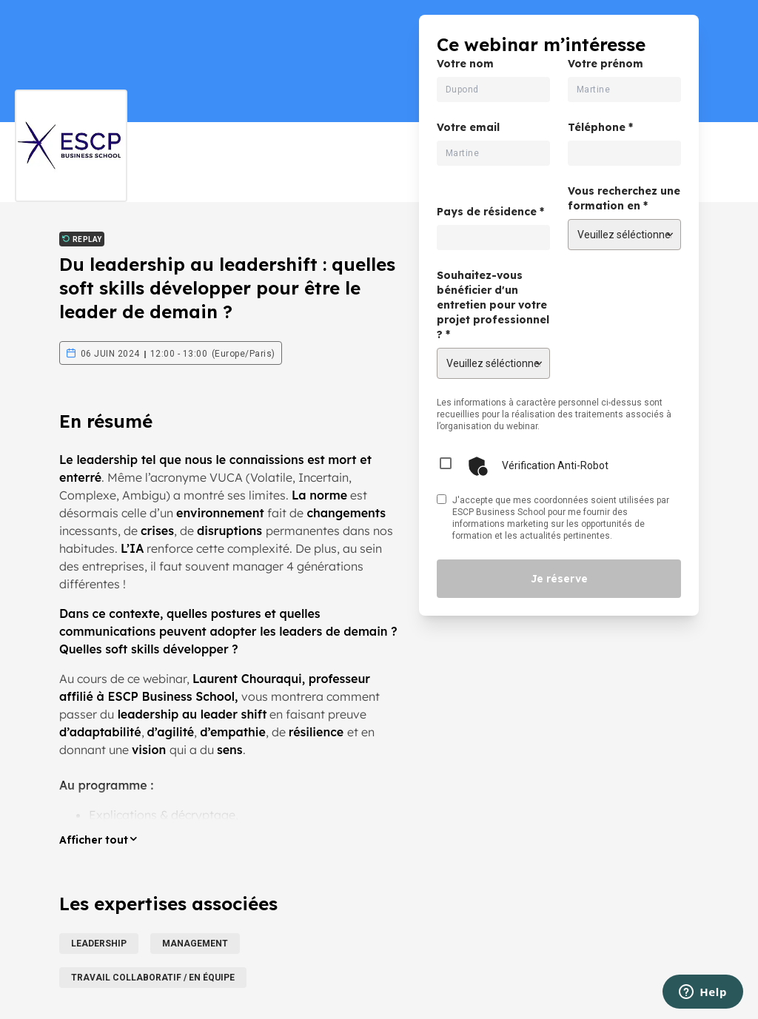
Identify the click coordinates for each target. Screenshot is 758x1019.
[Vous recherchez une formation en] (624, 234)
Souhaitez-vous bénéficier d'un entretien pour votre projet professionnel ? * (493, 305)
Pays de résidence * (490, 211)
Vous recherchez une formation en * (624, 198)
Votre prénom (605, 63)
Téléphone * (600, 127)
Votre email (468, 127)
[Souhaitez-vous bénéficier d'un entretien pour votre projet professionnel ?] (493, 363)
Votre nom (465, 63)
